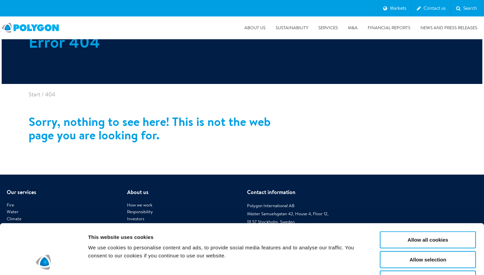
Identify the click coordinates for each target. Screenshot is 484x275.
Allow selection (427, 213)
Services (328, 28)
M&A (353, 28)
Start (34, 94)
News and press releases (448, 28)
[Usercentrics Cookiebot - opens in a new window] (43, 262)
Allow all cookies (428, 193)
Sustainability (292, 28)
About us (255, 28)
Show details (352, 262)
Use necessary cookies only (427, 232)
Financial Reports (389, 28)
